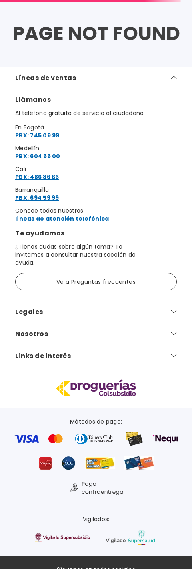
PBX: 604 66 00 (37, 156)
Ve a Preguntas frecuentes (96, 282)
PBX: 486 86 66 (37, 177)
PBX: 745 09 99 (37, 135)
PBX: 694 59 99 (37, 198)
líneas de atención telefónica (62, 219)
